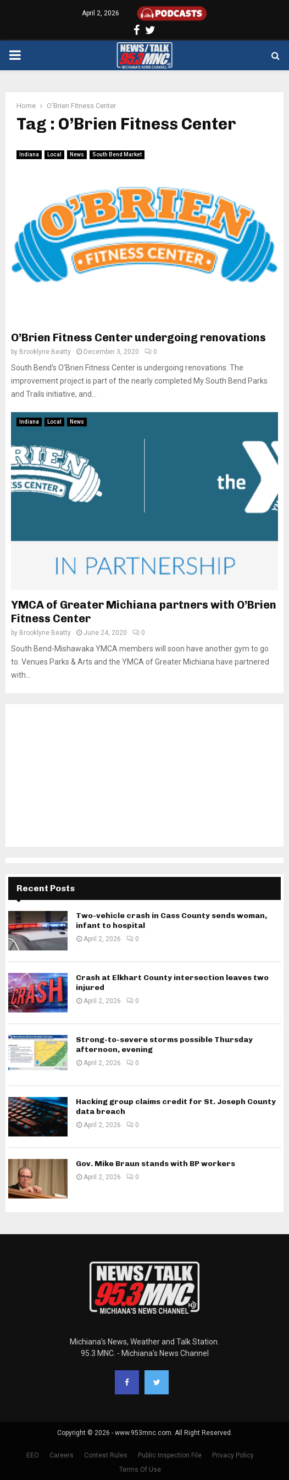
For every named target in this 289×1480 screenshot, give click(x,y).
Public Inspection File (170, 1455)
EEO (32, 1455)
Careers (61, 1455)
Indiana (29, 154)
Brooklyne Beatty (45, 352)
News (77, 154)
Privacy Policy (233, 1455)
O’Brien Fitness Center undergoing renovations (138, 337)
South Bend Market (117, 154)
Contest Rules (105, 1455)
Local (54, 154)
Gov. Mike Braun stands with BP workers (155, 1163)
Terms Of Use (140, 1469)
